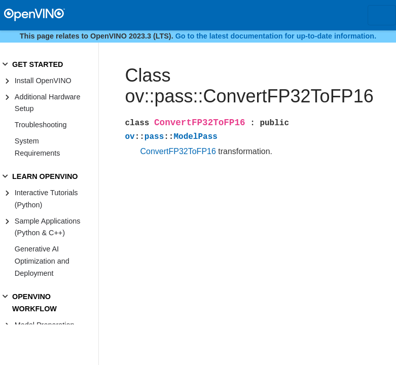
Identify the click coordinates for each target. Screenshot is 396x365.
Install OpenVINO (43, 81)
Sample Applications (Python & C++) (48, 227)
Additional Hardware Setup (48, 103)
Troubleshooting (41, 125)
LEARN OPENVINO (45, 176)
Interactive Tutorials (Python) (46, 199)
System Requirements (37, 147)
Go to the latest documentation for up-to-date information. (276, 36)
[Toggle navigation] (382, 15)
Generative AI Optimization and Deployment (42, 261)
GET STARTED (37, 64)
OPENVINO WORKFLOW (34, 303)
